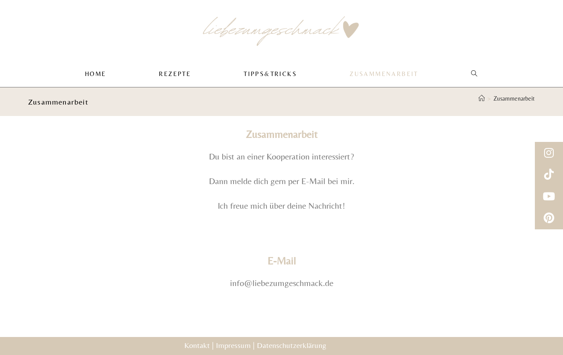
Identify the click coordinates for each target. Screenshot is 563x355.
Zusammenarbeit (514, 101)
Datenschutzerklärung (291, 345)
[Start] (482, 101)
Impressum (233, 345)
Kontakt (197, 345)
